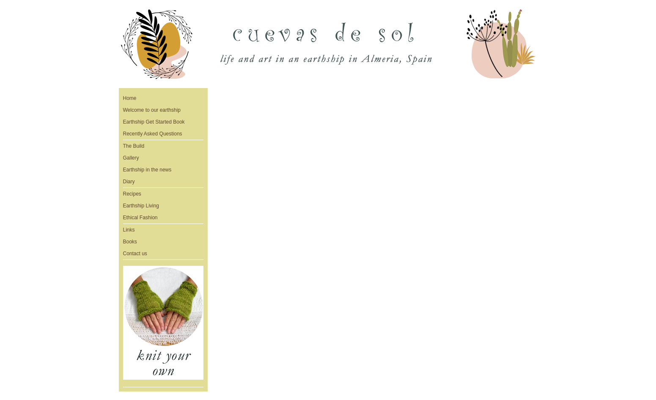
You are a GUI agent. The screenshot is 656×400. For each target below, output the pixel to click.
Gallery (131, 158)
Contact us (135, 254)
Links (129, 230)
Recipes (132, 194)
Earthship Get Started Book (154, 122)
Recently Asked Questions (152, 134)
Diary (129, 182)
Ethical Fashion (140, 218)
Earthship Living (141, 206)
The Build (134, 146)
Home (130, 98)
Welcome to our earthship (152, 110)
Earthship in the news (147, 170)
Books (130, 242)
